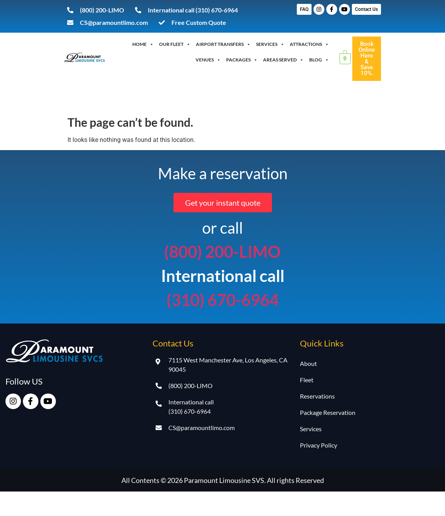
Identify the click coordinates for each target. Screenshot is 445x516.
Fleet (306, 379)
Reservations (317, 396)
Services (270, 44)
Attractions (309, 44)
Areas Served (283, 60)
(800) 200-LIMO (222, 251)
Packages (242, 60)
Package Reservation (327, 412)
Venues (208, 60)
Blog (319, 60)
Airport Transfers (223, 44)
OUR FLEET (174, 44)
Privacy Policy (318, 445)
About (308, 363)
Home (143, 44)
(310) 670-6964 (222, 300)
